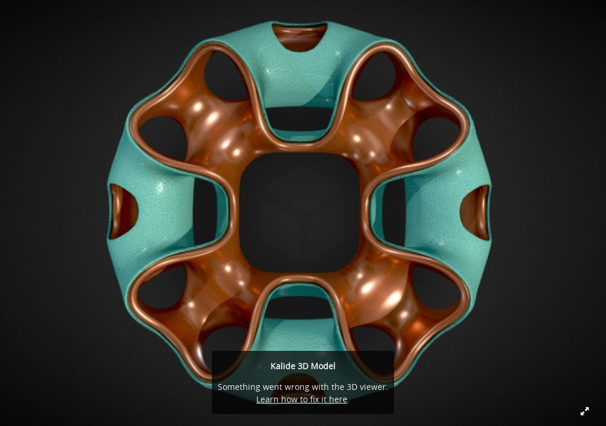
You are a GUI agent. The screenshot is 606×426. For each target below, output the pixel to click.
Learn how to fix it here (301, 399)
